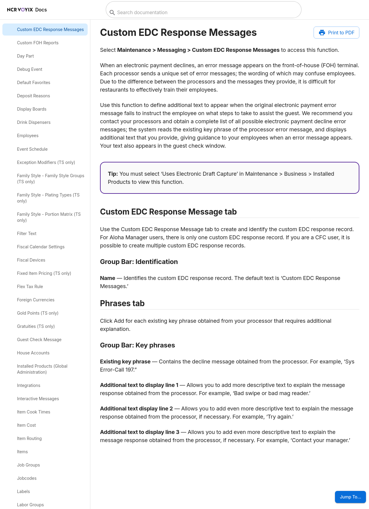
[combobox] (203, 12)
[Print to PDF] (336, 33)
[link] (45, 30)
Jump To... (350, 496)
